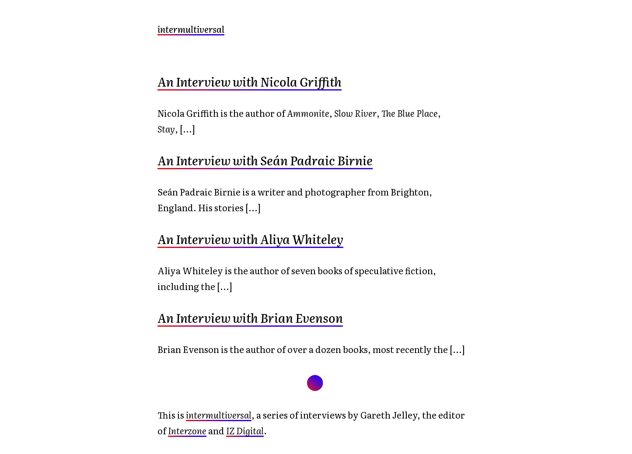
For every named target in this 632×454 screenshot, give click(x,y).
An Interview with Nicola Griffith (249, 81)
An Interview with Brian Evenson (250, 317)
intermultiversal (190, 28)
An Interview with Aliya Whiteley (250, 239)
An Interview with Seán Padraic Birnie (265, 160)
